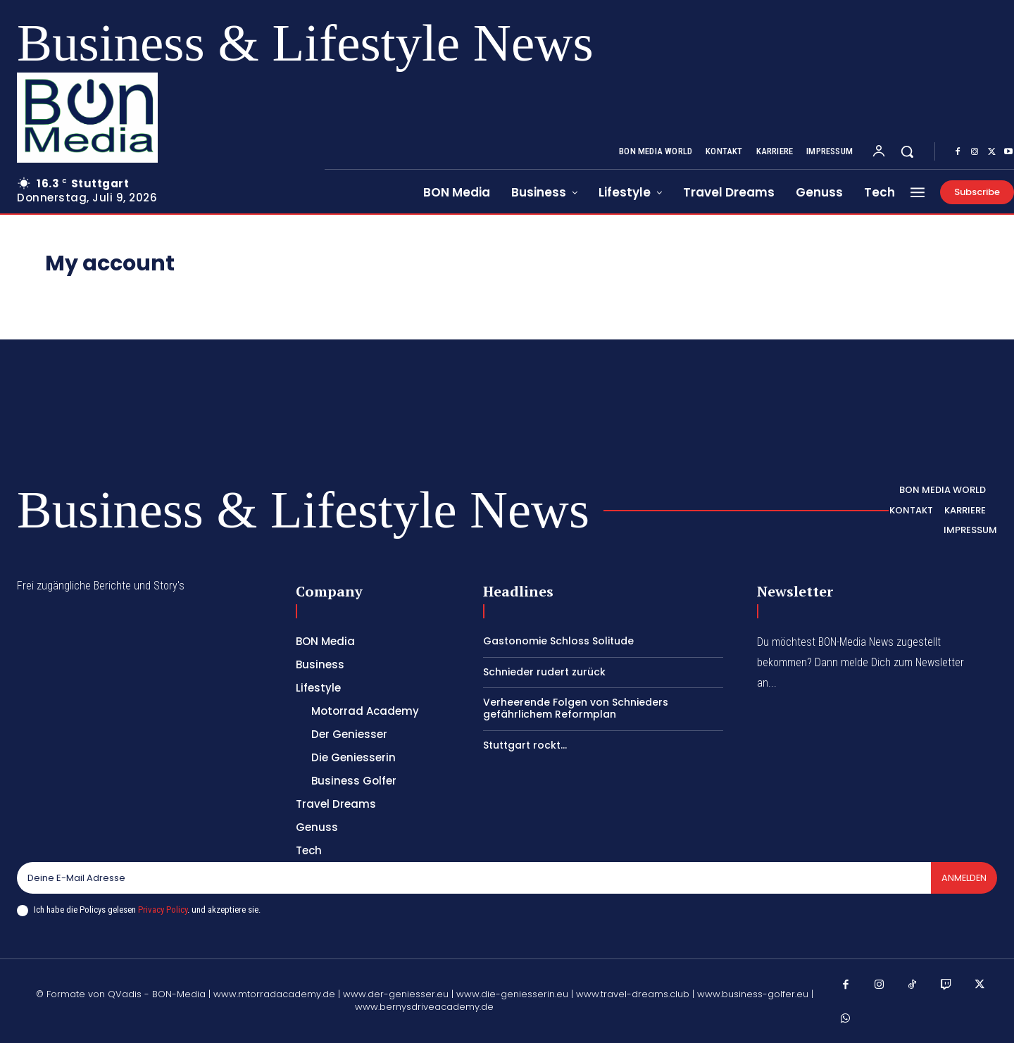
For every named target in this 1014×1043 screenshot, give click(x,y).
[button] (907, 151)
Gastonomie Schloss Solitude (558, 641)
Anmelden (963, 878)
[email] (473, 878)
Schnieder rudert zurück (544, 672)
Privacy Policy (162, 909)
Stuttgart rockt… (525, 745)
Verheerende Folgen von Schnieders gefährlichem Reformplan (575, 708)
